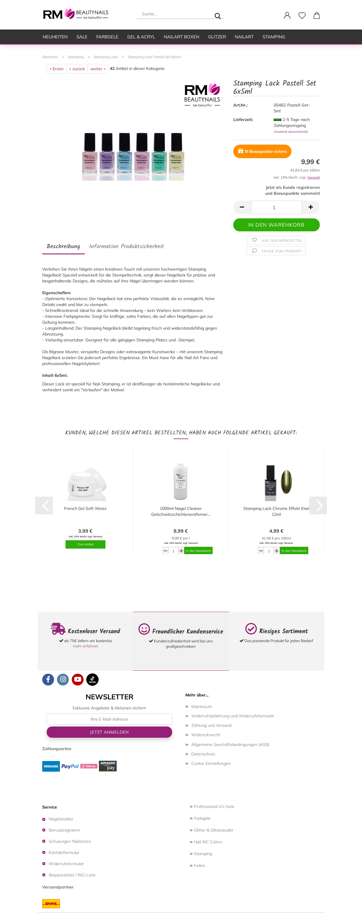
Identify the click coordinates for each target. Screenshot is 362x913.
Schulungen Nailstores (70, 841)
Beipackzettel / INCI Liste (72, 875)
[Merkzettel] (302, 15)
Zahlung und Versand (211, 725)
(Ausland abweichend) (291, 132)
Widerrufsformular (66, 863)
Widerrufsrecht (205, 734)
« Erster (57, 68)
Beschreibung (63, 246)
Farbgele (107, 37)
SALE (81, 37)
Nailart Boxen (181, 37)
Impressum (201, 706)
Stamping (273, 37)
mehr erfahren (85, 646)
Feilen (197, 865)
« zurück (77, 68)
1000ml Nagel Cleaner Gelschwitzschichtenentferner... (180, 511)
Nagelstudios (61, 819)
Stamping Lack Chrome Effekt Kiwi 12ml (276, 511)
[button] (287, 15)
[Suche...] (217, 14)
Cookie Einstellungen (211, 763)
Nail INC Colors (206, 842)
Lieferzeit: (243, 119)
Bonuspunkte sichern (262, 151)
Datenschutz (203, 754)
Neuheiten (55, 37)
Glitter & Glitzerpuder (212, 830)
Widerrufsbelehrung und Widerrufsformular (232, 716)
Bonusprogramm (64, 830)
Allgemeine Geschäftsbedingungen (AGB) (230, 744)
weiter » (97, 68)
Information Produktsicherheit (126, 246)
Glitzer (217, 37)
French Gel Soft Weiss (85, 508)
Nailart (244, 37)
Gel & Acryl (141, 37)
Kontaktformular (64, 852)
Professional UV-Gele (212, 806)
